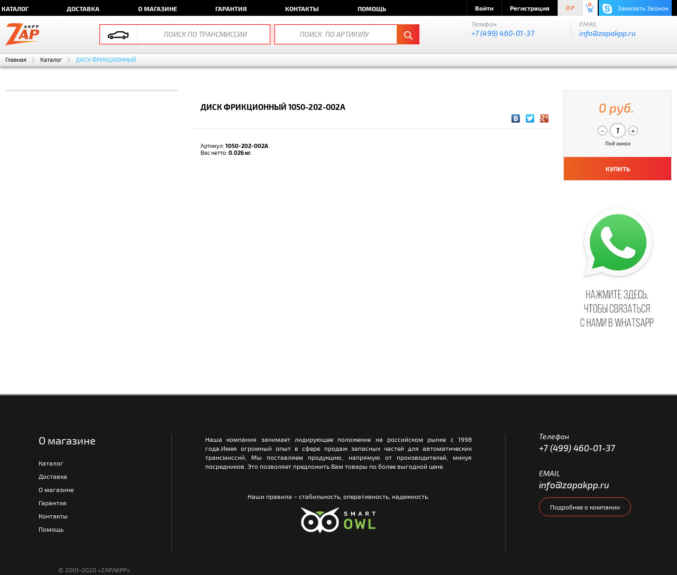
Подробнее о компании (585, 507)
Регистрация (530, 8)
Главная (15, 59)
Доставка (83, 8)
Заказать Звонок (635, 9)
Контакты (302, 8)
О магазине (157, 8)
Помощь (372, 8)
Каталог (51, 59)
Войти (484, 8)
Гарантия (231, 8)
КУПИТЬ (618, 168)
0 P (570, 8)
